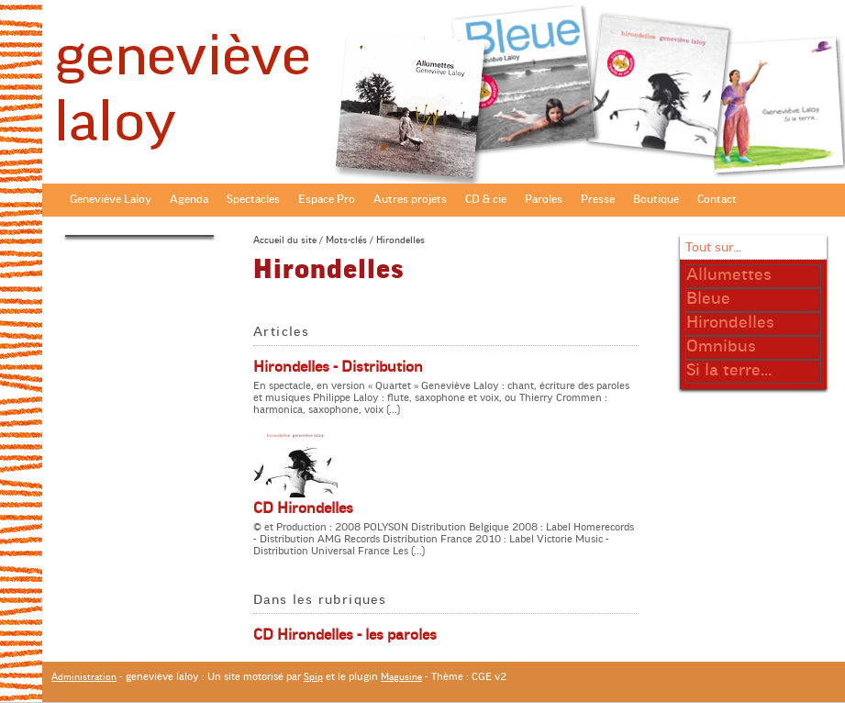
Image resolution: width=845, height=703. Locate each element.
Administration (84, 677)
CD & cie (485, 199)
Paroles (543, 199)
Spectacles (253, 199)
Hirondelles (730, 322)
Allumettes (729, 274)
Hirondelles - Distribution (338, 367)
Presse (598, 199)
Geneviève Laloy (110, 199)
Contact (717, 199)
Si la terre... (729, 370)
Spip (313, 677)
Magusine (401, 677)
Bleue (708, 298)
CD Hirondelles (303, 508)
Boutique (656, 199)
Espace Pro (326, 199)
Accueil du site (285, 240)
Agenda (189, 199)
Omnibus (721, 346)
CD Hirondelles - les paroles (345, 635)
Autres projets (410, 199)
